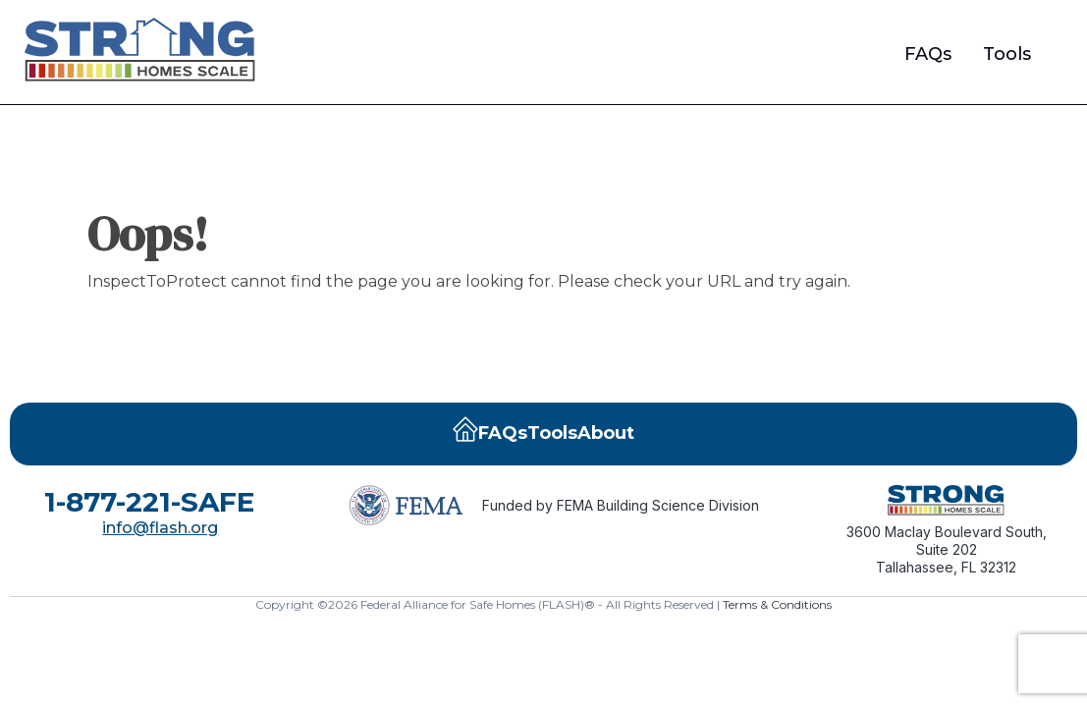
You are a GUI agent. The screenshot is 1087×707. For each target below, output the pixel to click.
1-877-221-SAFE (149, 501)
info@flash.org (160, 527)
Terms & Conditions (777, 604)
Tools (1007, 54)
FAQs (927, 54)
